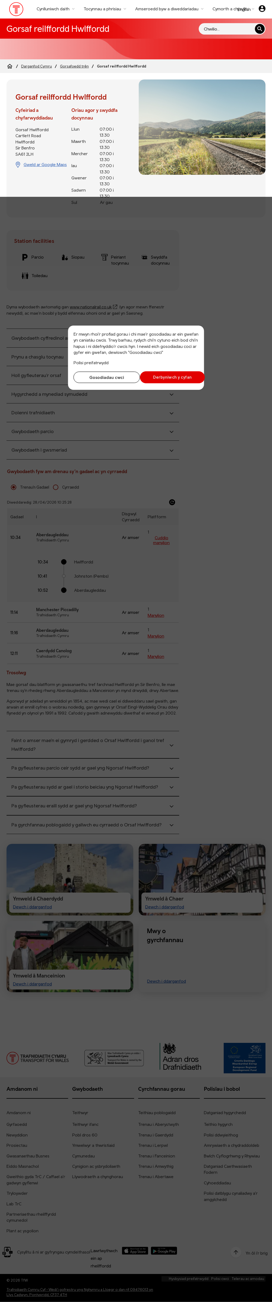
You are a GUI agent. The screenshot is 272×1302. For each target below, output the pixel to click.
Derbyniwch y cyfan (168, 377)
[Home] (10, 66)
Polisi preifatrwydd (91, 362)
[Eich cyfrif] (262, 9)
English (244, 9)
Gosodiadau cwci (103, 377)
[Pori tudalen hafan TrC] (16, 10)
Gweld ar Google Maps (45, 164)
